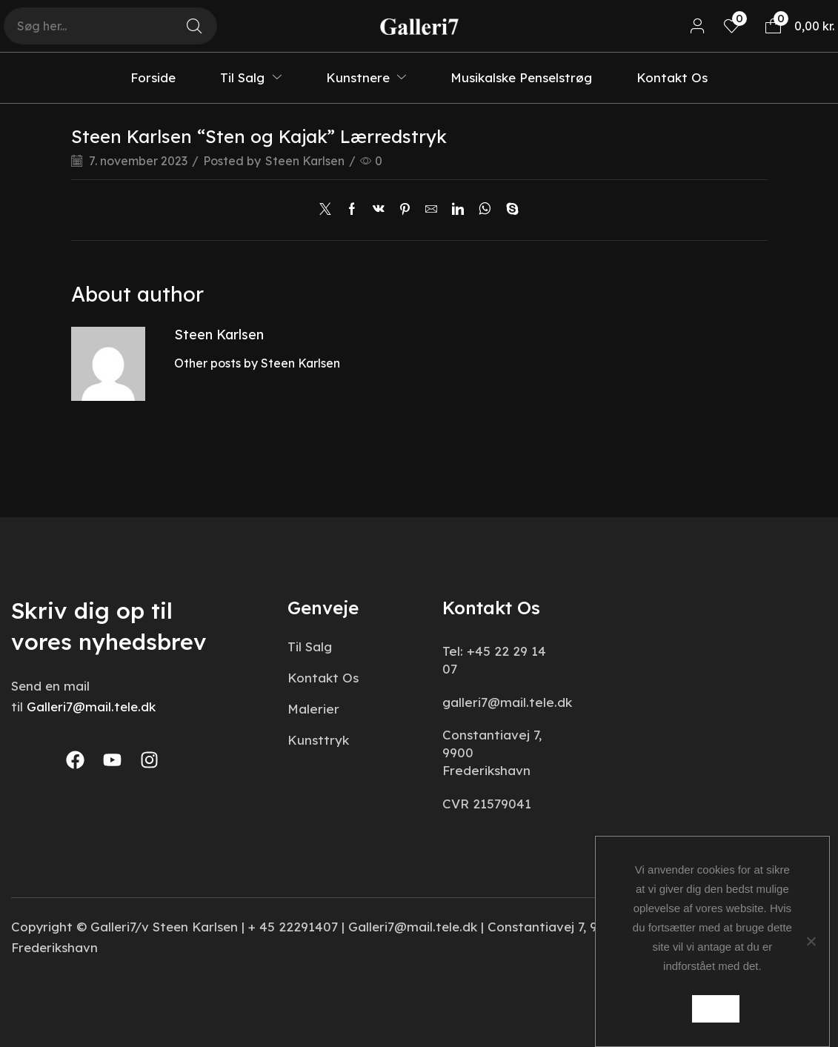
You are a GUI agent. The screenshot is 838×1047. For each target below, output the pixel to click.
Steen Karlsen (305, 160)
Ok (716, 1008)
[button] (697, 26)
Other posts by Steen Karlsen (257, 363)
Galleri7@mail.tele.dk (91, 706)
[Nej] (810, 941)
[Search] (194, 26)
